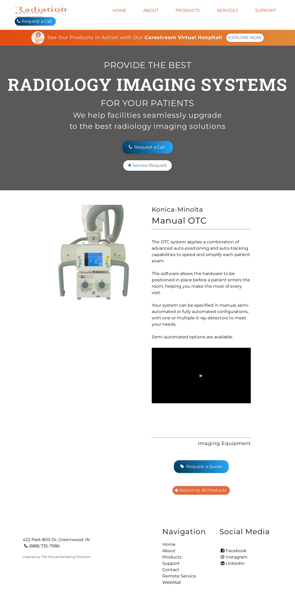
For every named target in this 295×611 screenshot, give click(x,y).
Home (119, 10)
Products (188, 10)
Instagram (233, 557)
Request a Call (35, 21)
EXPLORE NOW (245, 37)
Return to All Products (201, 490)
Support (265, 10)
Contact (170, 569)
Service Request (147, 165)
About (151, 10)
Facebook (233, 550)
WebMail (171, 582)
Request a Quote (201, 466)
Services (227, 10)
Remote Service (179, 576)
